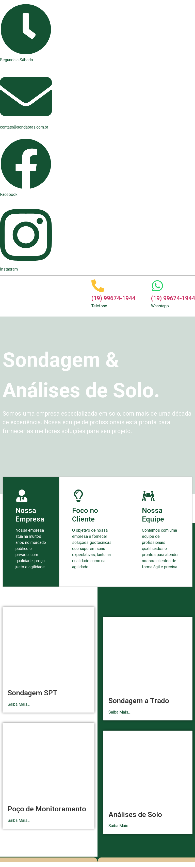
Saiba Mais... (19, 704)
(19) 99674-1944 (113, 298)
